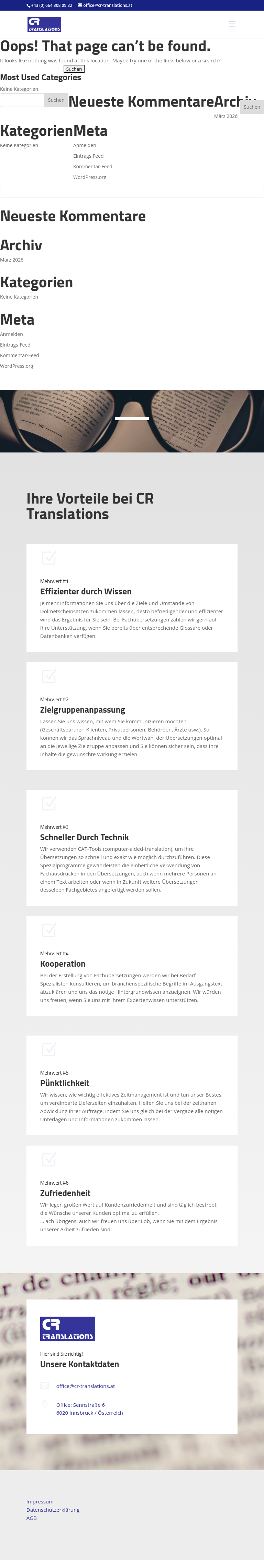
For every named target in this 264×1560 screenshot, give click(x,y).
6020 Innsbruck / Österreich (89, 1412)
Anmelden (11, 334)
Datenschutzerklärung (53, 1509)
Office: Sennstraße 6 (80, 1404)
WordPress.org (16, 366)
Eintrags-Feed (15, 344)
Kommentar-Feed (19, 355)
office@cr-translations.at (85, 1385)
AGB (31, 1517)
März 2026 (11, 259)
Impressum (40, 1501)
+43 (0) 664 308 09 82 (51, 5)
